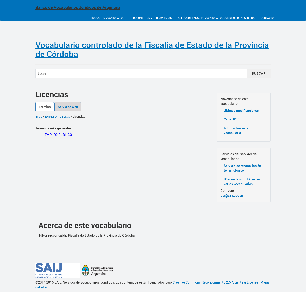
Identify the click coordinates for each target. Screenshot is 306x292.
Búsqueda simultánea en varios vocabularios (242, 181)
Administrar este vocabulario (236, 130)
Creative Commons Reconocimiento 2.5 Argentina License (215, 282)
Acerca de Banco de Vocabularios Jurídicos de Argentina (216, 17)
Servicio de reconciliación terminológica (242, 168)
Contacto (267, 17)
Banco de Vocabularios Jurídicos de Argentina (77, 7)
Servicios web (68, 107)
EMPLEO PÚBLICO (57, 116)
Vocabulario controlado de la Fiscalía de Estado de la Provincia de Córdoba (152, 49)
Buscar (259, 73)
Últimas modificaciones (241, 110)
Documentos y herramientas (152, 17)
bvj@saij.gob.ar (232, 195)
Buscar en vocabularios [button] (109, 17)
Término (45, 107)
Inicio (38, 116)
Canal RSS (231, 119)
